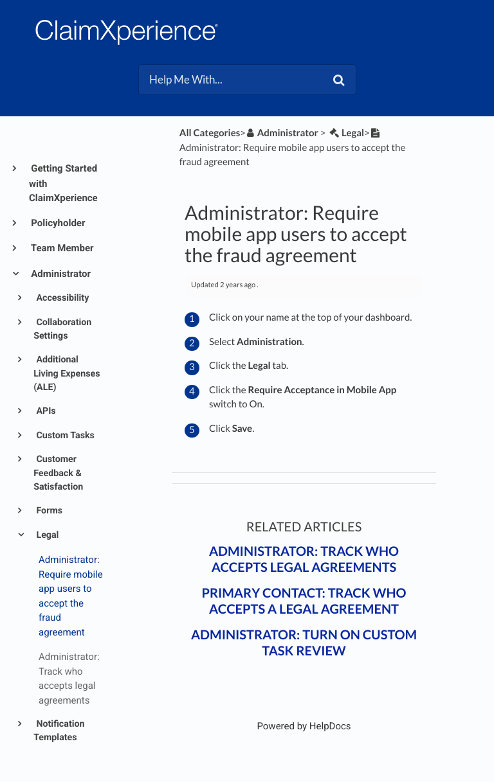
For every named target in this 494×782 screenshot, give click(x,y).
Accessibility (61, 298)
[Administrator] (282, 133)
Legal (46, 535)
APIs (45, 411)
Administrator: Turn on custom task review (304, 643)
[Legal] (345, 133)
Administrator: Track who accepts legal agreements (304, 559)
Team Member (61, 248)
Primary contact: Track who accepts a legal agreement (303, 601)
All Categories (209, 133)
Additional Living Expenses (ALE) (66, 374)
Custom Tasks (64, 436)
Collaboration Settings (62, 329)
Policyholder (57, 223)
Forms (48, 511)
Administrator (60, 274)
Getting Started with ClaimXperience (63, 183)
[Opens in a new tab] (304, 726)
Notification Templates (58, 731)
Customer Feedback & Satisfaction (58, 473)
